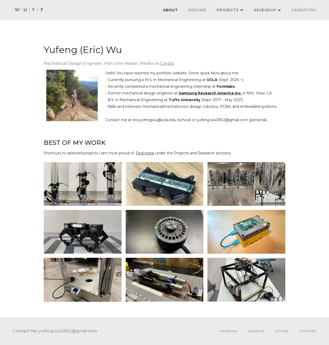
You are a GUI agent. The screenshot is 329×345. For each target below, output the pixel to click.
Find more (145, 153)
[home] (29, 10)
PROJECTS (228, 10)
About (170, 10)
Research (265, 10)
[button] (230, 10)
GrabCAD (228, 331)
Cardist (167, 63)
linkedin (256, 331)
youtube (307, 331)
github (282, 331)
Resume (197, 10)
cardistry (303, 10)
